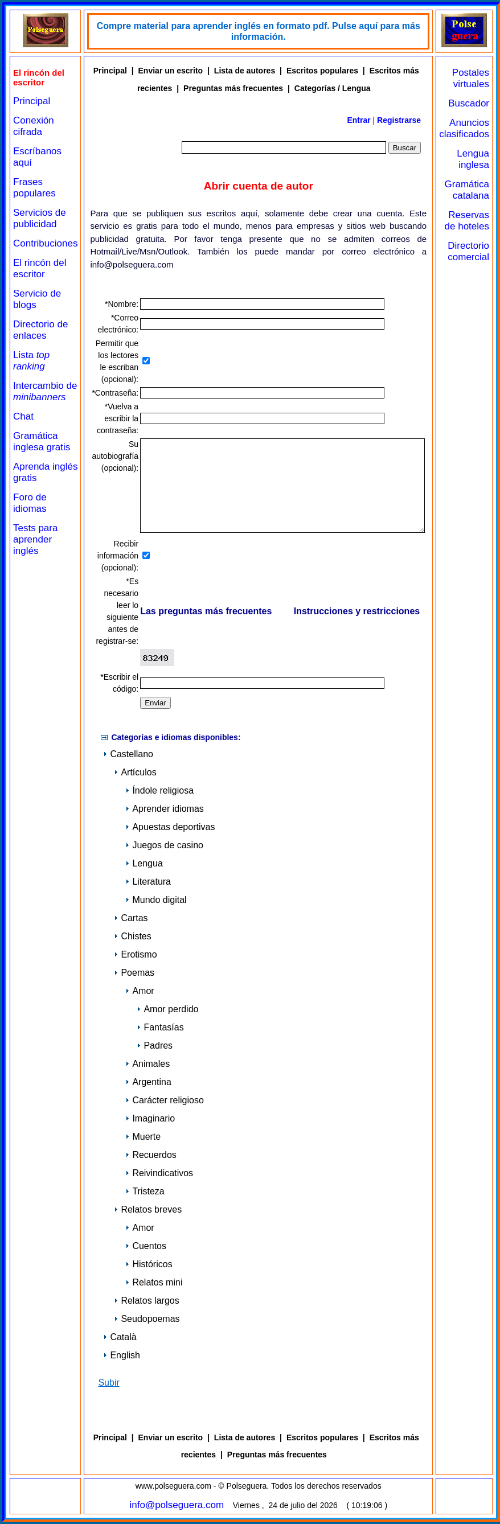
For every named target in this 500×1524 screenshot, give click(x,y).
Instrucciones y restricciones (357, 612)
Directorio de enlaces (40, 330)
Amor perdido (167, 1009)
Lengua (143, 863)
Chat (23, 416)
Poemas (134, 972)
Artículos (135, 772)
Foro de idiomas (30, 503)
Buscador (468, 103)
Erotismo (135, 954)
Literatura (148, 881)
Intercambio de (45, 391)
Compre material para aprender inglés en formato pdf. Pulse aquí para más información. (258, 31)
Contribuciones (45, 243)
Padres (155, 1045)
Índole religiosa (159, 790)
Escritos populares (322, 70)
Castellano (128, 754)
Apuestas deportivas (170, 827)
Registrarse (399, 120)
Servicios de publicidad (39, 218)
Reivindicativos (159, 1173)
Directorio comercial (468, 251)
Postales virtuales (470, 78)
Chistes (132, 936)
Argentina (148, 1082)
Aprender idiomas (164, 809)
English (121, 1355)
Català (119, 1337)
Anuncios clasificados (464, 128)
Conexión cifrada (33, 126)
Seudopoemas (146, 1319)
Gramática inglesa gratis (41, 441)
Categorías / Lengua (332, 88)
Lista (31, 361)
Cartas (130, 918)
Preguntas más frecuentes (233, 88)
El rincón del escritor (40, 268)
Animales (147, 1064)
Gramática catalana (467, 190)
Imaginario (150, 1118)
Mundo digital (155, 900)
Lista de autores (244, 70)
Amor (139, 991)
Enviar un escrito (170, 70)
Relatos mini (153, 1282)
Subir (108, 1382)
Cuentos (145, 1246)
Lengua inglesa (473, 159)
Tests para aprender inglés (35, 539)
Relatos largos (146, 1300)
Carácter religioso (164, 1100)
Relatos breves (148, 1209)
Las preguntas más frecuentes (206, 612)
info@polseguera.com (176, 1505)
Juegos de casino (164, 845)
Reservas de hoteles (467, 221)
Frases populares (34, 187)
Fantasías (160, 1027)
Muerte (143, 1136)
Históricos (148, 1264)
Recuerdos (150, 1155)
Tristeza (144, 1191)
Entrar (358, 120)
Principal (31, 101)
